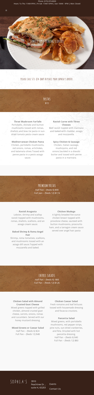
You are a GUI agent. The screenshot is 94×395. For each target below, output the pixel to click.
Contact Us (55, 388)
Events (52, 384)
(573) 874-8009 (50, 1)
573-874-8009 (38, 79)
